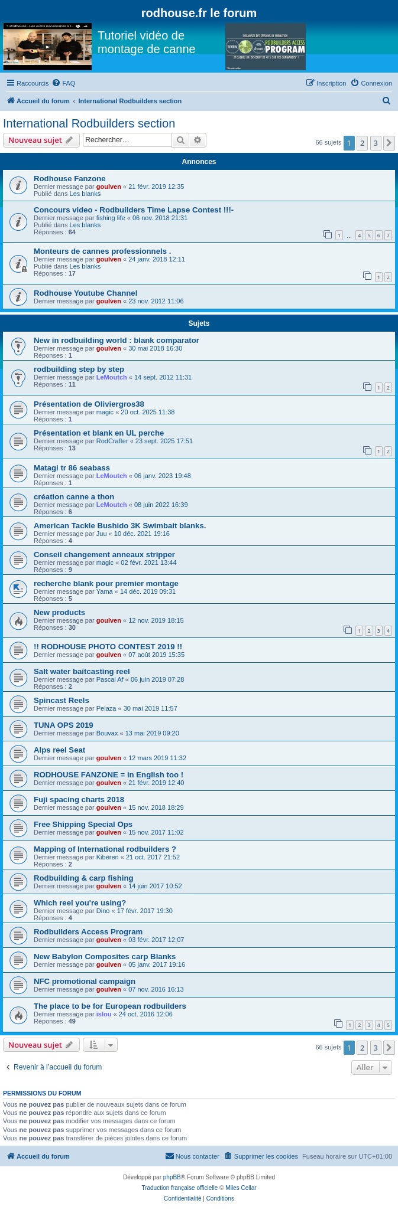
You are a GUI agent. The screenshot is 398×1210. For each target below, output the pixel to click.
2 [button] (362, 143)
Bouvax (107, 733)
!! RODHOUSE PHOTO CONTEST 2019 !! (108, 646)
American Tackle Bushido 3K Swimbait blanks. (120, 525)
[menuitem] (63, 83)
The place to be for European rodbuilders (110, 1006)
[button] (389, 143)
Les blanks (85, 193)
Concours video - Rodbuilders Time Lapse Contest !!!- (134, 209)
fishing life (110, 217)
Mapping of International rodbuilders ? (105, 849)
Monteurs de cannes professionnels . (102, 251)
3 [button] (376, 143)
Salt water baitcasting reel (82, 671)
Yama (104, 591)
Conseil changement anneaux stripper (104, 554)
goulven (108, 186)
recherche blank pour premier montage (106, 583)
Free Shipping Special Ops (83, 824)
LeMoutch (111, 377)
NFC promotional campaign (84, 981)
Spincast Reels (61, 700)
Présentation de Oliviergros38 (89, 404)
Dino (103, 910)
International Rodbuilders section (89, 123)
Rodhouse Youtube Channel (85, 293)
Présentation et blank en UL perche (99, 433)
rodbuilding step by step (79, 369)
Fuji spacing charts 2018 (79, 799)
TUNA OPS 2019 (63, 725)
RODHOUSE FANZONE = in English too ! (108, 774)
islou (104, 1014)
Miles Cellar (240, 1188)
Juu (101, 533)
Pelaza (106, 708)
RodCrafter (112, 440)
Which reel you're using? (80, 902)
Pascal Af (110, 679)
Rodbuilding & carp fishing (84, 878)
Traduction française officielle (179, 1188)
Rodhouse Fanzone (70, 178)
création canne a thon (74, 496)
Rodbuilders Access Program (88, 931)
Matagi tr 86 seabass (72, 467)
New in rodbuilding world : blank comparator (116, 340)
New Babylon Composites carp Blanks (105, 956)
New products (59, 612)
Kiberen (107, 857)
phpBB (172, 1177)
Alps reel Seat (59, 749)
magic (105, 412)
